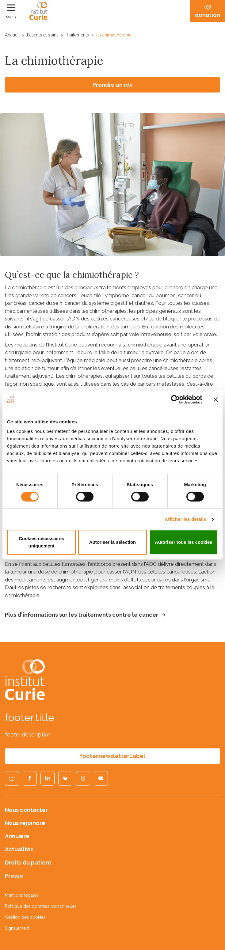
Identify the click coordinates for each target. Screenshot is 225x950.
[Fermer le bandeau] (216, 399)
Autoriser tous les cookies (183, 542)
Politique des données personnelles (41, 906)
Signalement (17, 928)
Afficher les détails (185, 519)
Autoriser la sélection (112, 542)
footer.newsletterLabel (112, 756)
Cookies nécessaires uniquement (41, 542)
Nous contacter (26, 810)
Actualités (19, 849)
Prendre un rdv (113, 84)
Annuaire (17, 836)
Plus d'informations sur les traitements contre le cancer (81, 615)
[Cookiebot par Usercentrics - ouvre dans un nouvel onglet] (175, 399)
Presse (14, 875)
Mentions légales (22, 895)
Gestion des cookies (25, 917)
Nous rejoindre (25, 823)
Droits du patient (28, 862)
